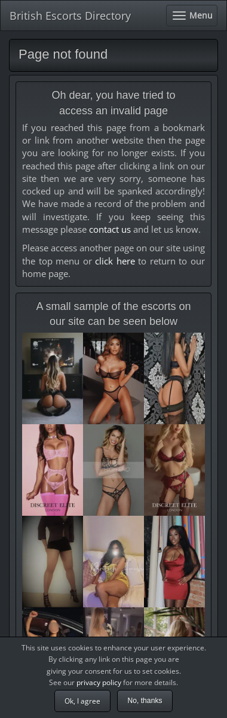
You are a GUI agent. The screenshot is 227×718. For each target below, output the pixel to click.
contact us (110, 229)
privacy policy (98, 682)
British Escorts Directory (70, 15)
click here (115, 261)
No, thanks (144, 700)
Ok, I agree (82, 701)
